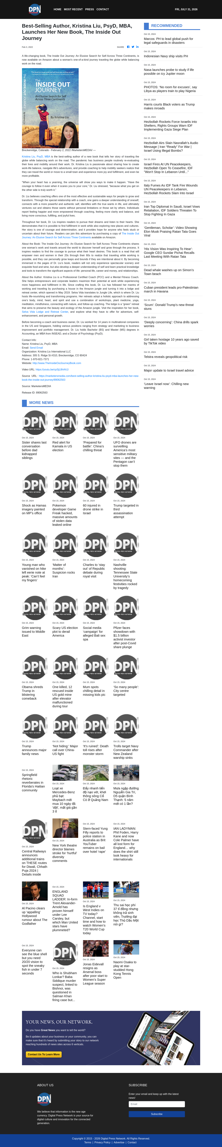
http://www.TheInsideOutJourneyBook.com (57, 363)
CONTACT (102, 9)
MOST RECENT (73, 9)
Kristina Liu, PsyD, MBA (36, 156)
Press (89, 9)
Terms (87, 1142)
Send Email (36, 347)
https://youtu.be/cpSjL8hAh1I (52, 369)
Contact (132, 1142)
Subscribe (156, 1114)
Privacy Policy (102, 1142)
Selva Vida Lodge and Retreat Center (45, 311)
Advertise (119, 1142)
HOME (57, 9)
